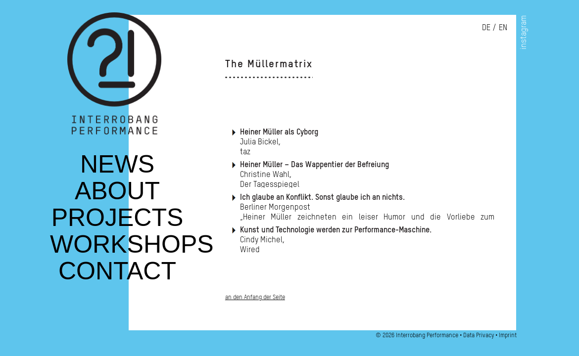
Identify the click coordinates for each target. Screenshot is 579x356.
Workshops (132, 250)
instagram (523, 32)
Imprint (508, 335)
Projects (117, 223)
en (503, 27)
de (486, 27)
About (117, 197)
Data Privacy (478, 335)
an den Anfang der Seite (255, 297)
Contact (117, 277)
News (117, 170)
